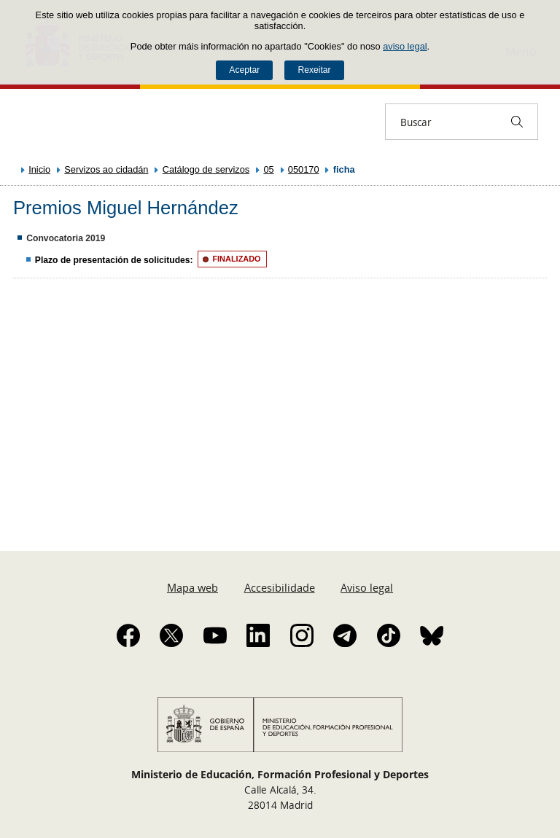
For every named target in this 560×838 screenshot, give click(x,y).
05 (268, 169)
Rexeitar (314, 70)
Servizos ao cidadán (106, 169)
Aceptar (244, 70)
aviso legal (405, 46)
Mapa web (192, 587)
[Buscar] (517, 122)
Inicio (39, 169)
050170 (303, 169)
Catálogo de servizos (206, 169)
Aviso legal (367, 587)
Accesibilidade (279, 587)
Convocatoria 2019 (65, 238)
